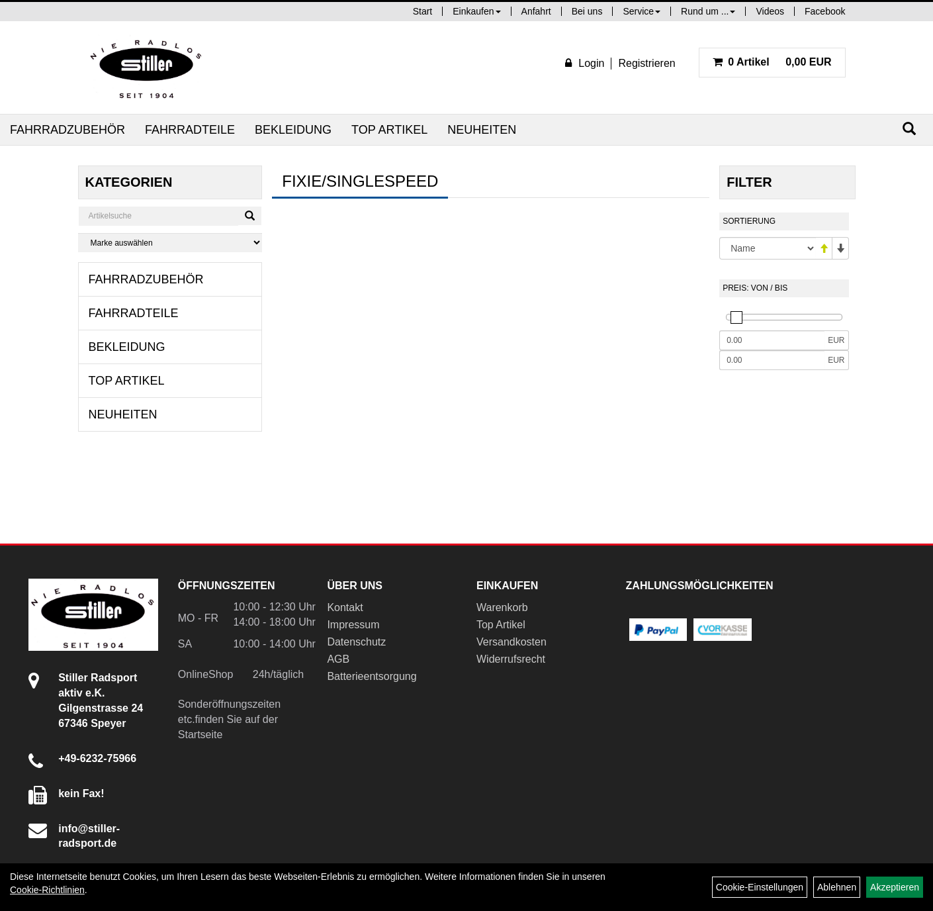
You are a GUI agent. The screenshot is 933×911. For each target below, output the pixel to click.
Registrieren (646, 63)
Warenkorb (502, 607)
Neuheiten (481, 129)
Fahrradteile (190, 129)
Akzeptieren (894, 887)
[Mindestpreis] (771, 340)
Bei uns (587, 11)
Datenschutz (356, 641)
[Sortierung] (767, 248)
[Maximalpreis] (771, 360)
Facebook (825, 11)
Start (423, 11)
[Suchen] (909, 129)
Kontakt (345, 607)
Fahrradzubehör (67, 129)
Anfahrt (536, 11)
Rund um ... (708, 11)
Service (641, 11)
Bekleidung (293, 129)
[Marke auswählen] (170, 242)
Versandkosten (511, 641)
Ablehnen (836, 887)
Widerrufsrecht (510, 659)
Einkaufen (476, 11)
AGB (338, 659)
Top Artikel (389, 129)
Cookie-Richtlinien (47, 890)
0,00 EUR (772, 62)
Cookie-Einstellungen (759, 887)
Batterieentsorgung (371, 676)
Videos (770, 11)
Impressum (353, 624)
